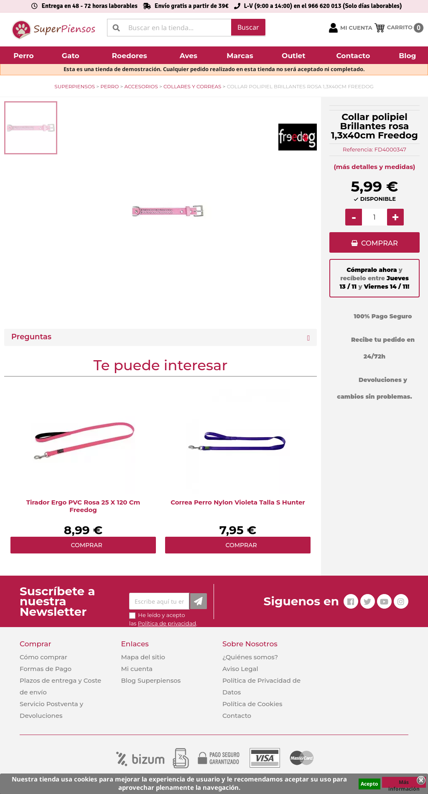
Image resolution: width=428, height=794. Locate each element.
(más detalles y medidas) (374, 167)
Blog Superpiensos (151, 680)
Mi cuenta (137, 669)
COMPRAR (379, 243)
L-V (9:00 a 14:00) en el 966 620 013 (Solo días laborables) (323, 6)
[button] (24, 55)
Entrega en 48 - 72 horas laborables (89, 6)
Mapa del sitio (143, 657)
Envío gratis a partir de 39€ (192, 6)
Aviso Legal (240, 669)
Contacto (236, 716)
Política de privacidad (167, 623)
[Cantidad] (374, 217)
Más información (404, 783)
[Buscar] (186, 27)
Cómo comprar (43, 657)
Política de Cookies (252, 704)
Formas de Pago (45, 669)
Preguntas (31, 337)
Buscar (248, 27)
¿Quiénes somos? (250, 657)
